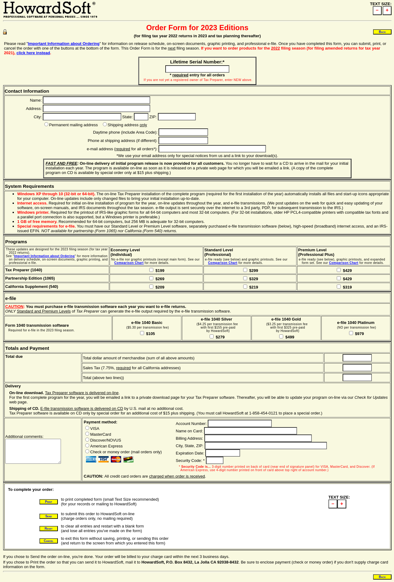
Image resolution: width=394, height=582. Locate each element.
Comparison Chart (128, 263)
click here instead (33, 53)
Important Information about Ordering (64, 43)
